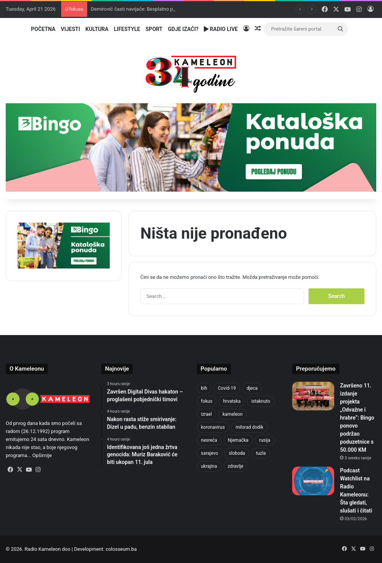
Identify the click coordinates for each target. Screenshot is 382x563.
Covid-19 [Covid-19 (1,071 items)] (227, 388)
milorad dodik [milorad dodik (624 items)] (249, 427)
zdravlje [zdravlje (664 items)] (236, 466)
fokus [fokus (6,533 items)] (207, 401)
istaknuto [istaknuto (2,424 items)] (260, 401)
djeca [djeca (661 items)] (252, 388)
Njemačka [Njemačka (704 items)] (238, 440)
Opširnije (42, 455)
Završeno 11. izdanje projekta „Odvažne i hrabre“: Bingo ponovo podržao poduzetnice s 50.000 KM (357, 417)
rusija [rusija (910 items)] (264, 440)
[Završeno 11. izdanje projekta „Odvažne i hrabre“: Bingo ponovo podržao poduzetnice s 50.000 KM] (313, 396)
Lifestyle (127, 29)
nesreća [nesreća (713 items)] (209, 440)
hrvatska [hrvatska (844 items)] (232, 401)
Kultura (96, 29)
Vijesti (70, 29)
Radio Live (221, 29)
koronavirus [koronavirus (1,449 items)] (213, 427)
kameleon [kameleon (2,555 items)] (232, 414)
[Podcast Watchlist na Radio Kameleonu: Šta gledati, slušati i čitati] (313, 481)
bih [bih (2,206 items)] (204, 388)
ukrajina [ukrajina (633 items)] (209, 466)
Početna (43, 29)
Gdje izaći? (183, 29)
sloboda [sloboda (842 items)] (237, 453)
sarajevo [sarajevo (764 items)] (209, 453)
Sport (154, 29)
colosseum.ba (121, 549)
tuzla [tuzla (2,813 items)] (261, 453)
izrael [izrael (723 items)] (206, 414)
